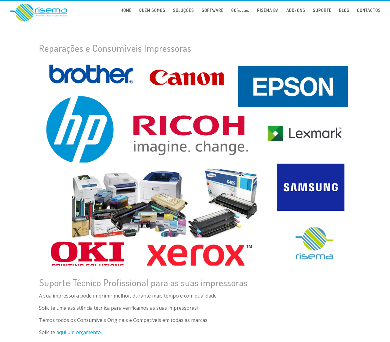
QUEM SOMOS (152, 14)
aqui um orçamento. (79, 332)
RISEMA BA (268, 14)
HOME (126, 14)
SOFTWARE (213, 14)
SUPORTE (322, 14)
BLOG (344, 14)
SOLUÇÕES (183, 14)
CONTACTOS (369, 14)
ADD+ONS (295, 14)
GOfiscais (240, 14)
